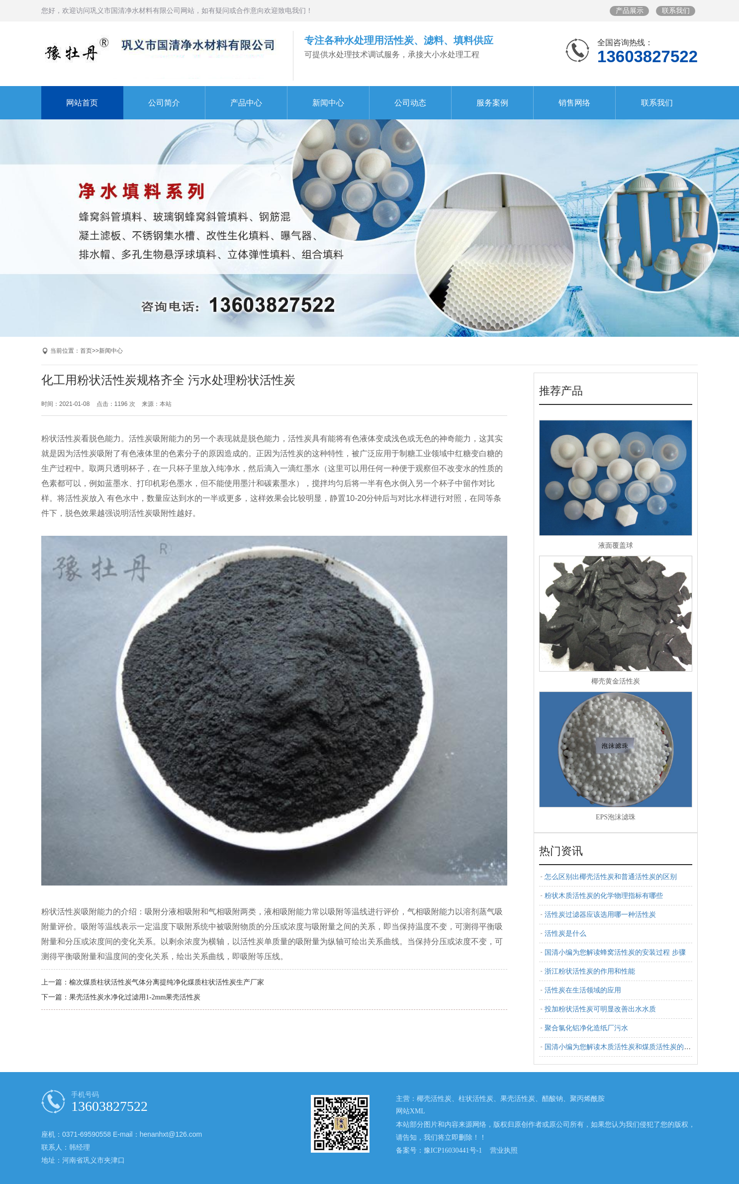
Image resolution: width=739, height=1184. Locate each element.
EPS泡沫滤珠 (616, 817)
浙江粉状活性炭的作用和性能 (590, 971)
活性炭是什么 (565, 933)
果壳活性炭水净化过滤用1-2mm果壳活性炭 (134, 997)
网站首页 (82, 103)
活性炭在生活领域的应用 (583, 990)
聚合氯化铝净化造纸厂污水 (586, 1028)
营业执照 (504, 1150)
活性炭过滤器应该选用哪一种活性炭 (600, 914)
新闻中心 (328, 103)
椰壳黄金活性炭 (615, 681)
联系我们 (676, 10)
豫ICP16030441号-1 (453, 1150)
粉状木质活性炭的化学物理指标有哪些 (604, 895)
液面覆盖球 (615, 545)
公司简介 (164, 103)
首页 (86, 350)
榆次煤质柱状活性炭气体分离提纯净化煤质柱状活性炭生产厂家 (166, 982)
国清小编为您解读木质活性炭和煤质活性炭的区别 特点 (629, 1047)
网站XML (410, 1111)
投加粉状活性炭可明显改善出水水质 (600, 1009)
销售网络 (574, 103)
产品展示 (630, 10)
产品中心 (246, 103)
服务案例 (492, 103)
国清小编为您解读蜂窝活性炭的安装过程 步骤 (615, 952)
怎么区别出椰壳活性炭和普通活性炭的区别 (611, 877)
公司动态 (410, 103)
